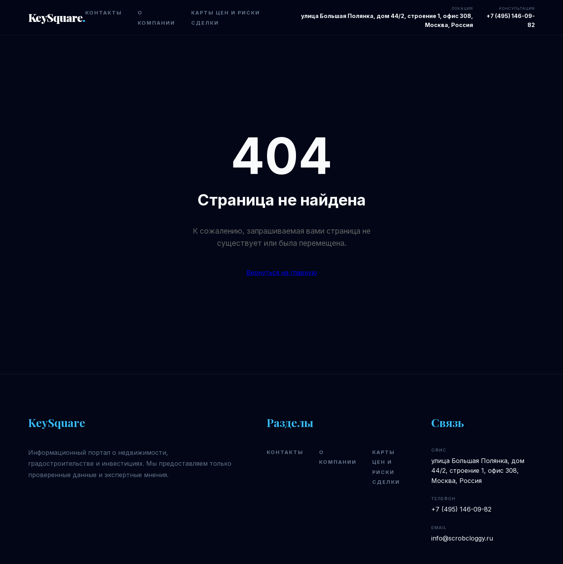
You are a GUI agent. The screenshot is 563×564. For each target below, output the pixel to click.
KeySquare (56, 17)
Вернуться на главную (281, 272)
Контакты (103, 13)
